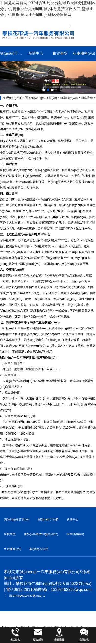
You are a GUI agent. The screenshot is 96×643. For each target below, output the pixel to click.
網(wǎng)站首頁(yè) (44, 98)
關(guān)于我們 (12, 53)
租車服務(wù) (84, 53)
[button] (43, 90)
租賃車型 (60, 53)
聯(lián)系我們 (39, 549)
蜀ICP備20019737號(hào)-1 (27, 595)
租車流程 (87, 98)
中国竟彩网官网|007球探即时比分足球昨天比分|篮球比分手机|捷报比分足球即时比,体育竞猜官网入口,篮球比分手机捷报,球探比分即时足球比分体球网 (47, 9)
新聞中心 (36, 53)
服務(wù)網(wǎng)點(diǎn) (41, 534)
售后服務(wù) (12, 549)
